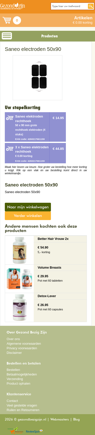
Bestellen (13, 370)
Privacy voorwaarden (22, 348)
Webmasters (59, 419)
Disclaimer (14, 353)
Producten (49, 36)
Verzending (15, 379)
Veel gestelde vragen (22, 405)
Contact (12, 401)
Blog (76, 419)
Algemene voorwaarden (24, 343)
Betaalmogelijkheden (22, 374)
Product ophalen (18, 383)
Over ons (13, 339)
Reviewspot (34, 431)
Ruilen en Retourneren (23, 410)
